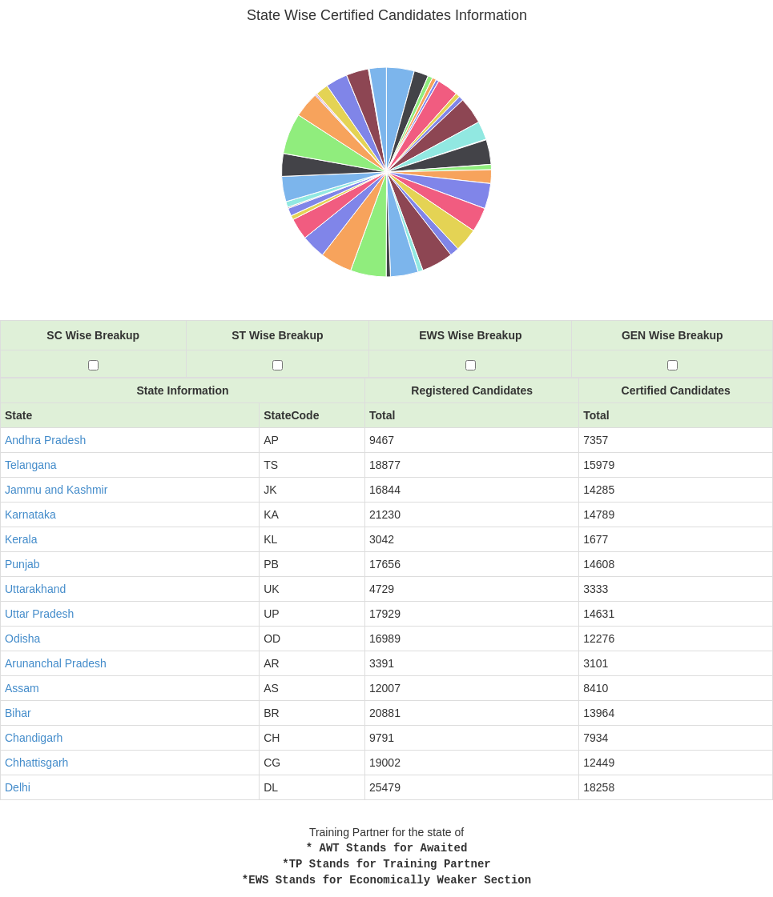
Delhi (17, 787)
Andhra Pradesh (45, 440)
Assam (22, 688)
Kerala (21, 539)
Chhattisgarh (36, 762)
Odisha (22, 638)
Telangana (31, 465)
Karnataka (30, 514)
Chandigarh (33, 737)
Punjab (22, 564)
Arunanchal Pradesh (56, 663)
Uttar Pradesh (39, 613)
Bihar (18, 713)
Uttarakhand (35, 589)
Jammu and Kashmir (56, 489)
